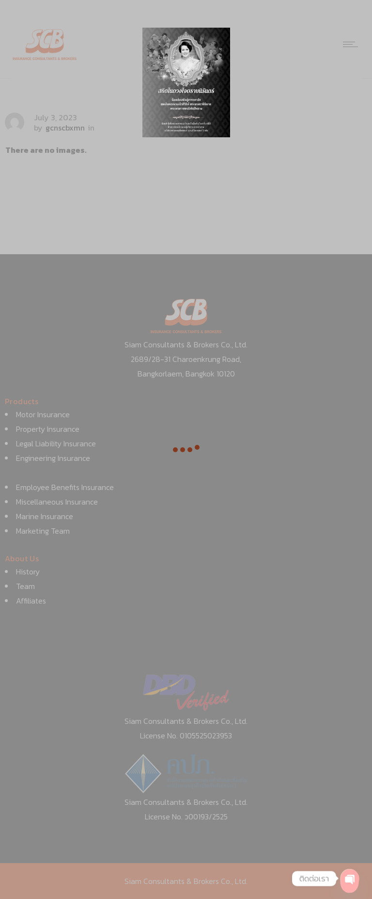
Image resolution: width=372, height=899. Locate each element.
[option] (186, 82)
